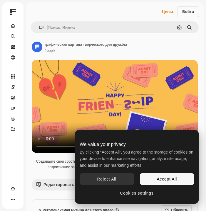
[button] (39, 27)
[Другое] (13, 199)
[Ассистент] (13, 129)
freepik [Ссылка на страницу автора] (50, 51)
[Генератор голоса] (13, 118)
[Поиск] (13, 36)
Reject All (106, 179)
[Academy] (13, 188)
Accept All (167, 179)
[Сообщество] (13, 57)
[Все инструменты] (13, 76)
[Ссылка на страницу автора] (37, 47)
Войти (188, 11)
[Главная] (13, 25)
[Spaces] (13, 87)
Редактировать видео (62, 184)
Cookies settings (137, 193)
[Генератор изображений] (13, 97)
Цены (167, 11)
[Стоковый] (13, 47)
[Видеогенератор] (13, 108)
